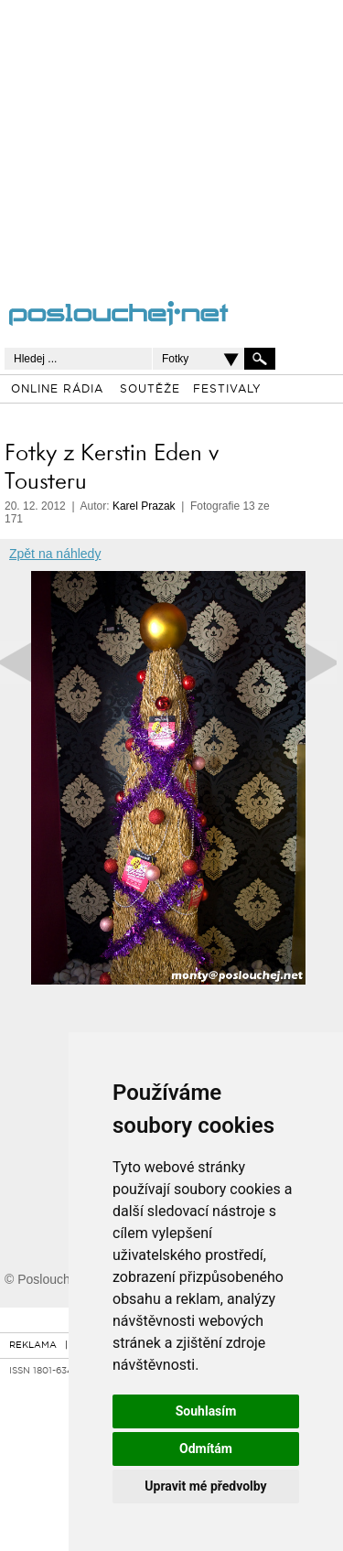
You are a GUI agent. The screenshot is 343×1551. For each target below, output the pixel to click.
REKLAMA (33, 1345)
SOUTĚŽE (150, 390)
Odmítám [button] (205, 1448)
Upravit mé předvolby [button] (205, 1486)
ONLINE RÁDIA (57, 390)
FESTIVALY (227, 390)
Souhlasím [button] (206, 1411)
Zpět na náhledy (55, 553)
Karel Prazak (144, 506)
